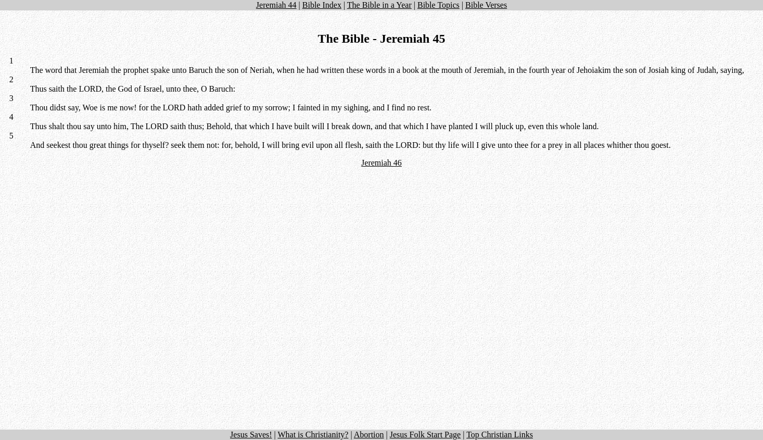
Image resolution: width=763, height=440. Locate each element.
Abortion (369, 434)
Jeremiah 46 (381, 162)
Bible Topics (438, 5)
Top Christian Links (499, 434)
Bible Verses (486, 5)
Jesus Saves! (251, 434)
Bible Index (321, 5)
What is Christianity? (312, 434)
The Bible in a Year (379, 5)
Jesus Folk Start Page (425, 434)
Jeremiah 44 (276, 5)
